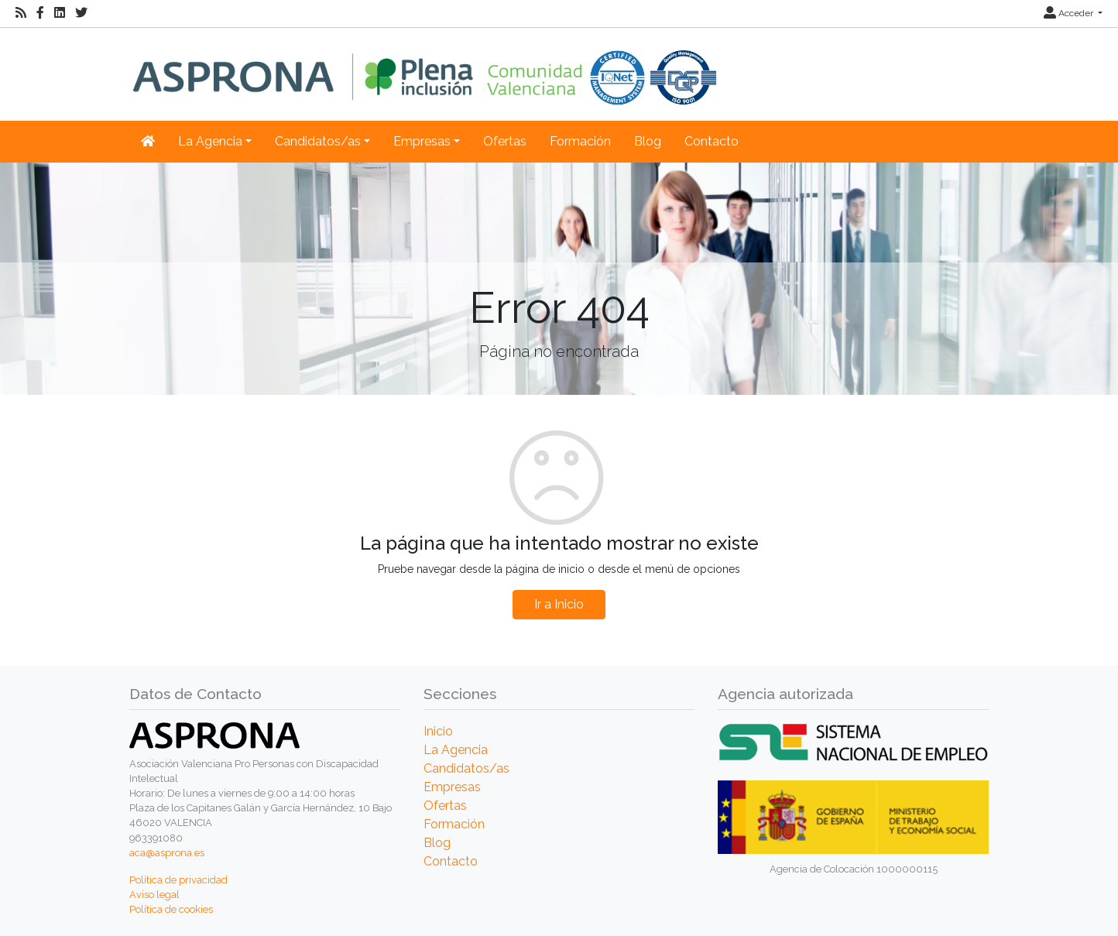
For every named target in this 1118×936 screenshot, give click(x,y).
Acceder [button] (1070, 13)
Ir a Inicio (559, 604)
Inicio (438, 731)
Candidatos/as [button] (318, 141)
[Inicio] (424, 66)
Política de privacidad (178, 880)
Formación (580, 141)
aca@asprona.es (166, 853)
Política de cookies (171, 909)
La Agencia (456, 749)
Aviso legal (154, 894)
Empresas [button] (422, 141)
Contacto (711, 141)
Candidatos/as (466, 768)
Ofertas (504, 141)
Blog (647, 141)
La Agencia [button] (210, 141)
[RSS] (20, 13)
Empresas (452, 787)
